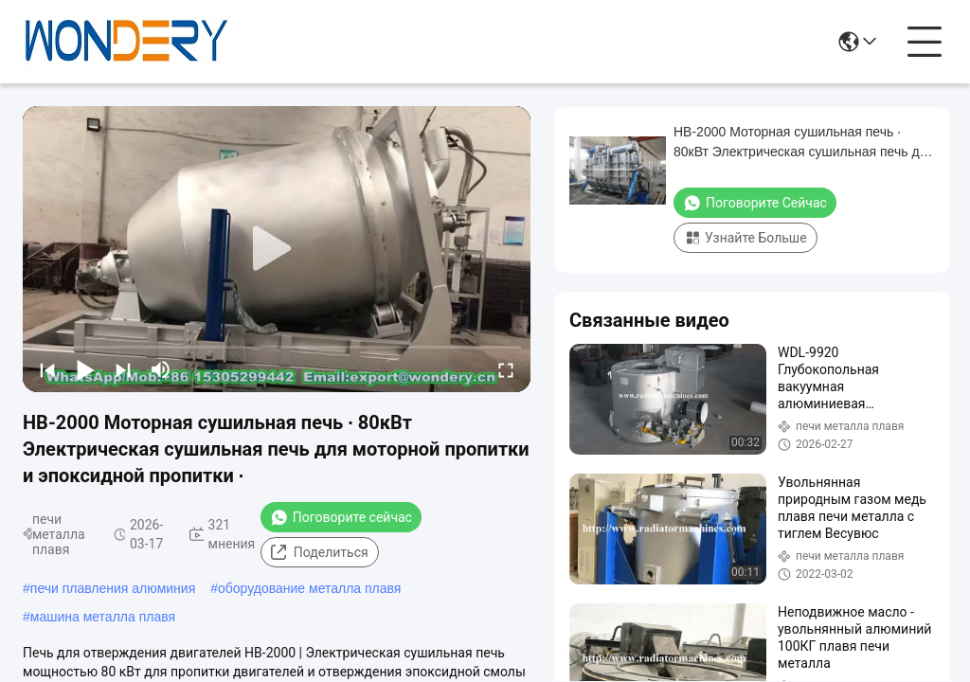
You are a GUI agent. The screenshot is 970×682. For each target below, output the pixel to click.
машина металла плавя (102, 616)
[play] (276, 249)
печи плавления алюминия (112, 588)
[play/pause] (85, 369)
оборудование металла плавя (309, 588)
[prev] (47, 369)
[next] (123, 369)
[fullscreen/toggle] (506, 369)
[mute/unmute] (161, 369)
